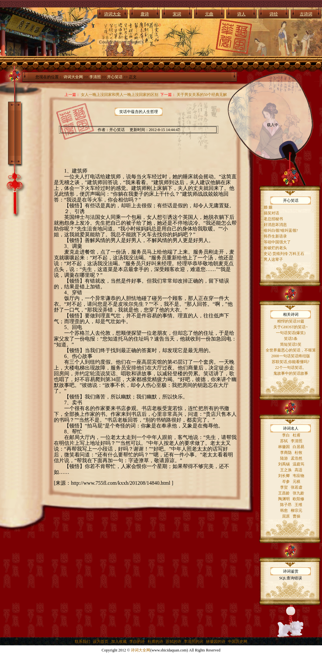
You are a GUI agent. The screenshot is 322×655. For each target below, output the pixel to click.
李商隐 (286, 452)
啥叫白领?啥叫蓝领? (281, 230)
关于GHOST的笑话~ (290, 327)
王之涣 (286, 470)
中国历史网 (237, 641)
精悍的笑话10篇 (290, 321)
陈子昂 (286, 504)
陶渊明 (284, 499)
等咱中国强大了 (277, 242)
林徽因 (284, 446)
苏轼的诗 (173, 641)
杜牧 (298, 452)
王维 (298, 504)
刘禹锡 (284, 464)
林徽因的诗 (215, 641)
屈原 (286, 516)
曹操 (296, 516)
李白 (286, 435)
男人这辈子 (273, 259)
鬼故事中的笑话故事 (290, 373)
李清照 (95, 77)
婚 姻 (268, 207)
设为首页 (100, 641)
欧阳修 (298, 499)
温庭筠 (298, 464)
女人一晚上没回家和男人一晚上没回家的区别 (119, 94)
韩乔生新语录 (275, 236)
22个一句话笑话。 (290, 367)
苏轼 (284, 441)
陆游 (284, 458)
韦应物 (298, 475)
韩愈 (284, 510)
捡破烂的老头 (275, 248)
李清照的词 (193, 641)
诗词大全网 (73, 77)
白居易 (298, 446)
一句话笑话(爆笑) (291, 333)
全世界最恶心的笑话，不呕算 (291, 350)
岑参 (286, 481)
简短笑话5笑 (290, 344)
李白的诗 (137, 641)
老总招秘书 (273, 219)
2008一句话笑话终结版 (290, 356)
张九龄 (298, 493)
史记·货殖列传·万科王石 (284, 253)
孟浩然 (296, 458)
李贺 (284, 487)
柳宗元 (296, 510)
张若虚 (296, 487)
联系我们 (82, 641)
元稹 (296, 481)
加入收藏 (119, 641)
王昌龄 (284, 493)
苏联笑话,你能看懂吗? (290, 362)
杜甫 (296, 435)
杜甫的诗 (155, 641)
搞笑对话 (271, 213)
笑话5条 (291, 338)
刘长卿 (284, 475)
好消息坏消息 (275, 224)
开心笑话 (114, 77)
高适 (298, 470)
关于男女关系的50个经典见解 (202, 94)
